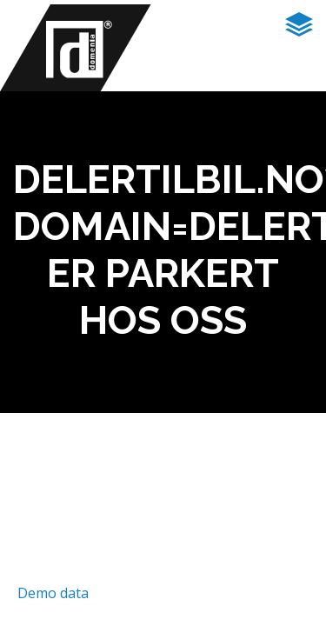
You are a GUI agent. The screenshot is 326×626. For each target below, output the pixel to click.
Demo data (53, 593)
